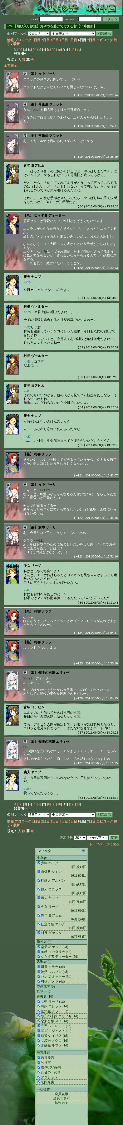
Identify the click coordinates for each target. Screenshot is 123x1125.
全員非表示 (61, 1098)
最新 (16, 44)
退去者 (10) (45, 996)
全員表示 (61, 1094)
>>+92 (27, 678)
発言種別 (43, 1052)
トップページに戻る (104, 844)
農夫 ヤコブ (32, 276)
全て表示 (10, 65)
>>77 (27, 327)
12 (71, 50)
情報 (10, 40)
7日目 (91, 40)
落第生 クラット (50, 104)
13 (78, 50)
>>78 (27, 282)
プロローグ (23, 40)
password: (83, 19)
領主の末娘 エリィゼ (53, 672)
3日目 (54, 40)
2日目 (45, 40)
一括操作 (43, 1089)
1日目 (36, 40)
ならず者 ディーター (49, 215)
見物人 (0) (44, 991)
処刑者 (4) (44, 962)
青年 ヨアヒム (34, 165)
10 (59, 50)
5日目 (73, 40)
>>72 (26, 747)
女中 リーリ (47, 74)
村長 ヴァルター (36, 306)
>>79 (36, 110)
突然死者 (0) (46, 986)
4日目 (64, 40)
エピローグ (104, 40)
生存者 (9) (44, 858)
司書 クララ (42, 454)
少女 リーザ (32, 565)
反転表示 (61, 1102)
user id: (46, 19)
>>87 (27, 789)
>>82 (27, 436)
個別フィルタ (17, 33)
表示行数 (66, 837)
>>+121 (45, 490)
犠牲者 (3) (44, 941)
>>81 (27, 361)
